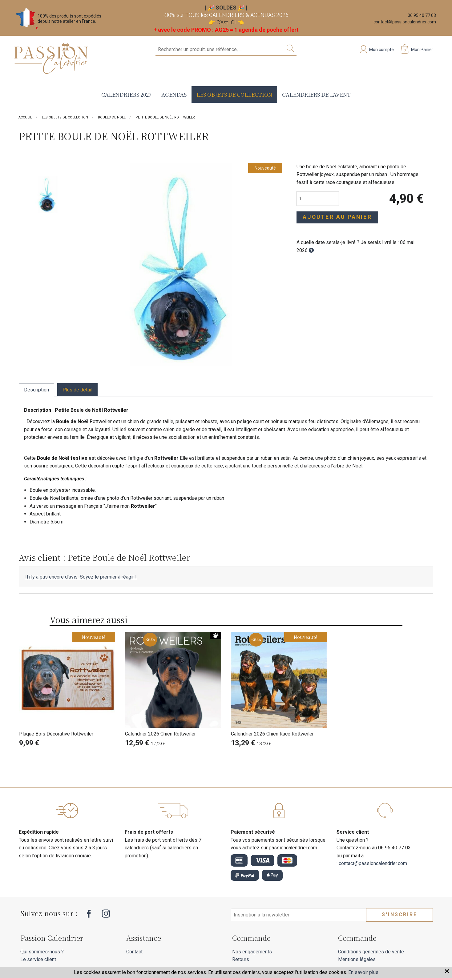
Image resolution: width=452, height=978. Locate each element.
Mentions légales (357, 959)
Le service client (38, 959)
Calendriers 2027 (126, 94)
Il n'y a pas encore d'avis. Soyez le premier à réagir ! (81, 577)
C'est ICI (226, 22)
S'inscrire (399, 914)
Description (36, 390)
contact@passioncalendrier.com (404, 21)
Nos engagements (252, 952)
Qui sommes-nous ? (42, 952)
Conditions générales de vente (371, 952)
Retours (240, 959)
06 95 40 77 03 (422, 15)
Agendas (174, 94)
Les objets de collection (234, 94)
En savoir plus (363, 972)
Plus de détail (77, 390)
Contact (134, 952)
